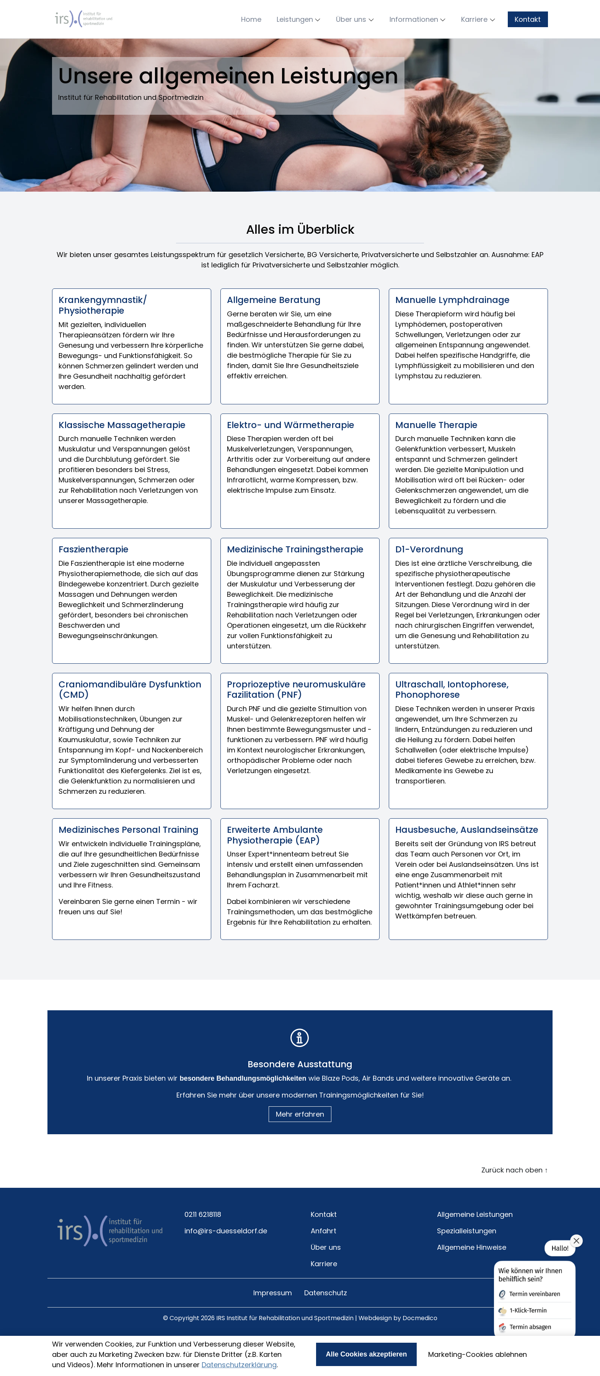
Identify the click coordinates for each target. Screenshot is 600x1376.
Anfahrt (323, 1253)
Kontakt (528, 30)
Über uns (326, 1270)
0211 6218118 (202, 1237)
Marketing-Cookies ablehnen (477, 1354)
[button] (252, 30)
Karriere (324, 1286)
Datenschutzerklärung (239, 1364)
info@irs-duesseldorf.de (225, 1253)
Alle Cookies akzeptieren (366, 1354)
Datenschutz (325, 1315)
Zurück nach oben (514, 1192)
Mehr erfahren (300, 1137)
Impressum (272, 1315)
